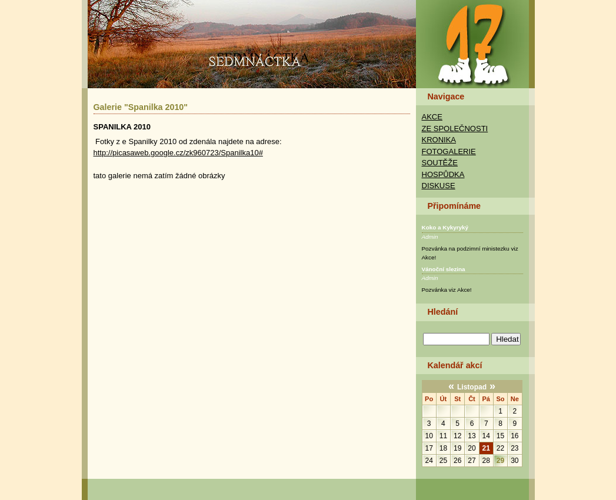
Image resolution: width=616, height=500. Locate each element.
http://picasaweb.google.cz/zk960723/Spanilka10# (178, 152)
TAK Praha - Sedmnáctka (475, 44)
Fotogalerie (449, 151)
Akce (432, 116)
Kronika (439, 139)
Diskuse (438, 185)
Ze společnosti (455, 128)
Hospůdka (443, 174)
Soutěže (440, 162)
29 (500, 460)
